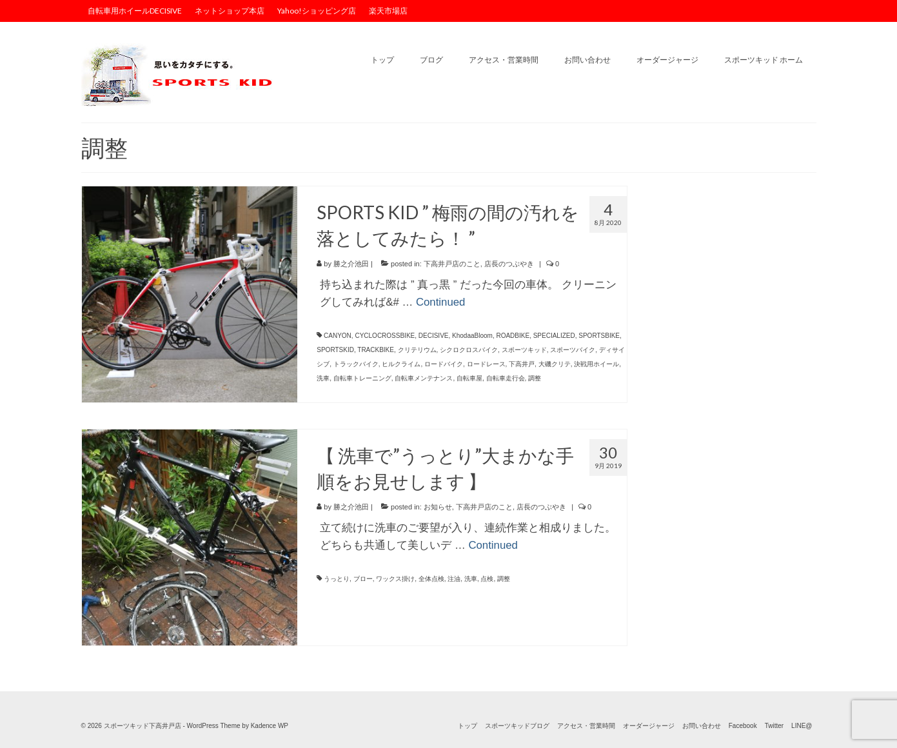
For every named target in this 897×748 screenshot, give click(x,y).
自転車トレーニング (362, 378)
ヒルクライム (401, 364)
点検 (486, 578)
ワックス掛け (395, 578)
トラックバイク (356, 364)
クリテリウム (417, 349)
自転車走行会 (505, 378)
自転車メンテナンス (424, 378)
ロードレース (486, 364)
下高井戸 (522, 364)
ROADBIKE (512, 335)
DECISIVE (434, 335)
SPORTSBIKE (599, 335)
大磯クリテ (554, 364)
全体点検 (431, 578)
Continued (441, 302)
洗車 (323, 378)
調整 (534, 378)
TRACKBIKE (375, 349)
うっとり (337, 578)
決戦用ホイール (596, 364)
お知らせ (438, 507)
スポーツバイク (572, 349)
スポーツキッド (524, 349)
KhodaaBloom (472, 335)
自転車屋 (469, 378)
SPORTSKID (335, 349)
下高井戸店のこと (452, 264)
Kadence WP (269, 725)
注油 (454, 578)
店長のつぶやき (509, 264)
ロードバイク (443, 364)
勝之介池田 (351, 264)
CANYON (337, 335)
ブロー (363, 578)
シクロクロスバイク (469, 349)
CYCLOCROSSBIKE (385, 335)
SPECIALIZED (554, 335)
